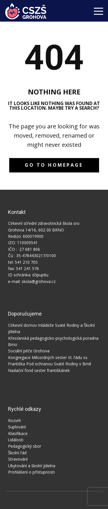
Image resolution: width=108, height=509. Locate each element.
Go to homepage (54, 165)
